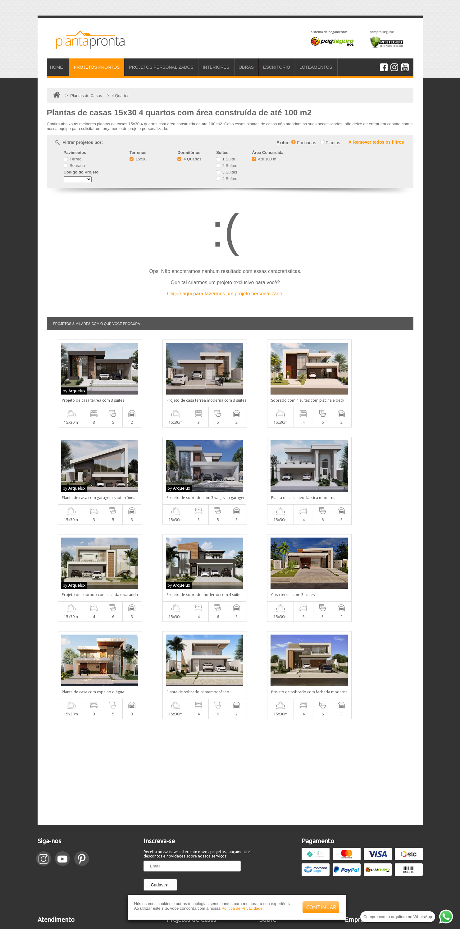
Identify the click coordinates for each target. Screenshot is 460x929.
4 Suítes (226, 178)
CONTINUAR (321, 907)
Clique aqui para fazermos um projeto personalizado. (225, 293)
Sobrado (74, 165)
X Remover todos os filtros (376, 142)
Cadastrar (160, 787)
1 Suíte (225, 159)
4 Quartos (189, 159)
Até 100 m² (264, 159)
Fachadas (303, 142)
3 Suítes (226, 172)
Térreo (73, 159)
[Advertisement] (230, 674)
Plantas (330, 142)
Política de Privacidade (241, 908)
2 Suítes (226, 165)
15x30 (138, 159)
